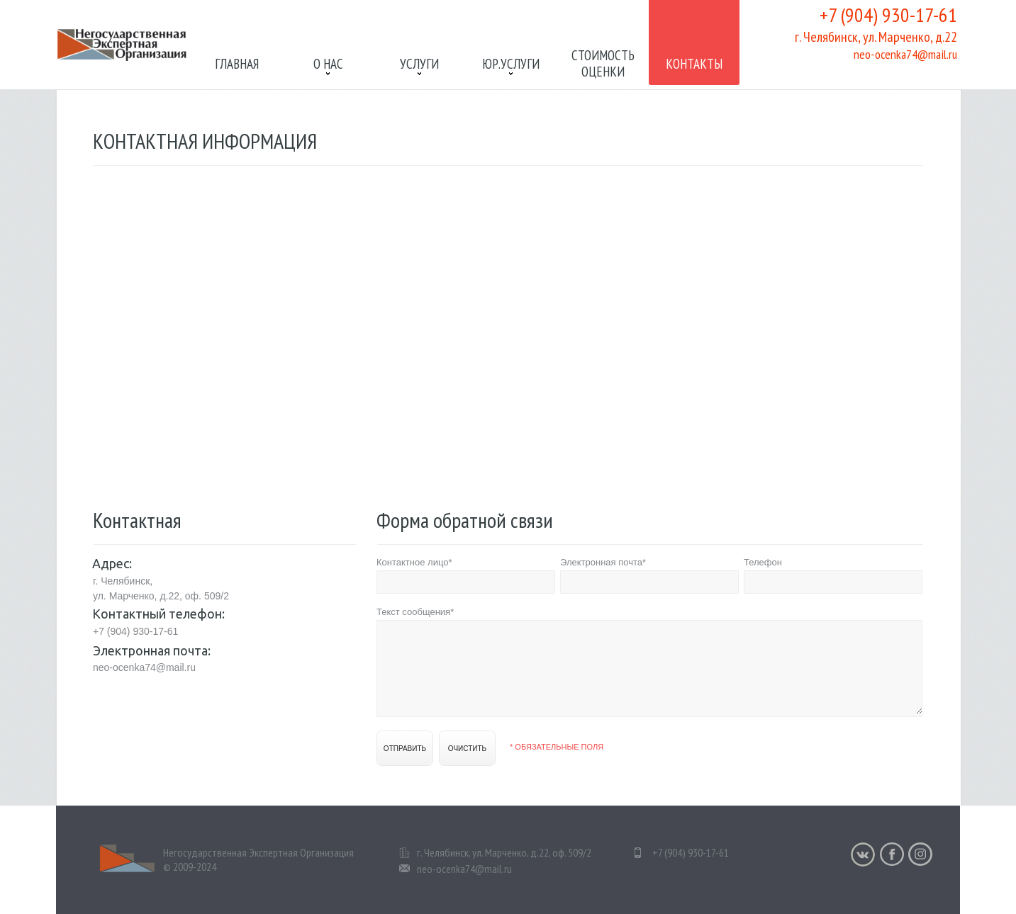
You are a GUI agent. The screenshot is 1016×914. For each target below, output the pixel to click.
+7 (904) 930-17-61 (888, 14)
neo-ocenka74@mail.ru (905, 54)
